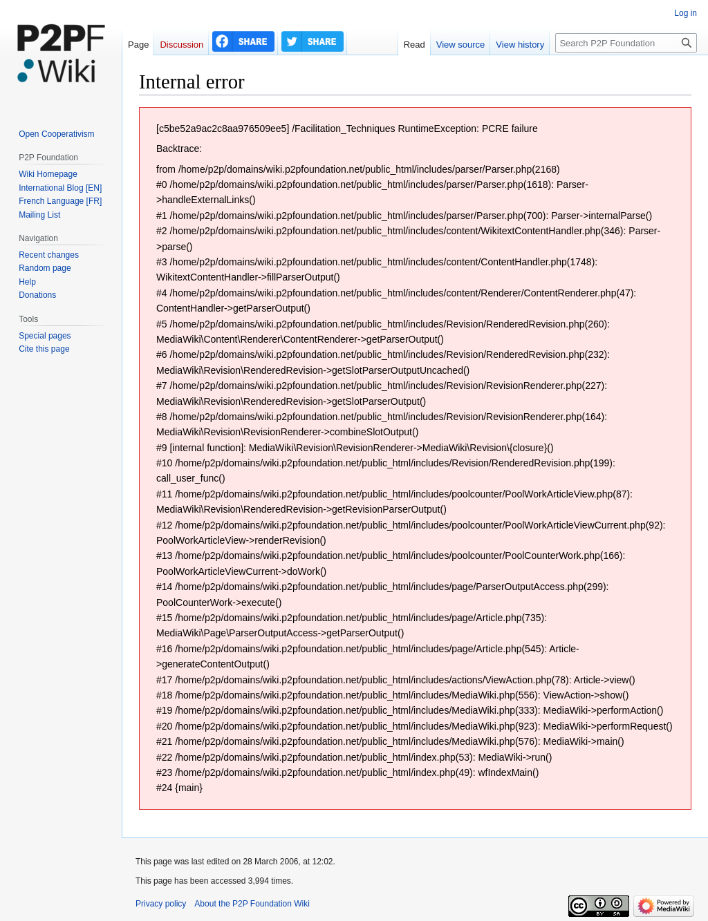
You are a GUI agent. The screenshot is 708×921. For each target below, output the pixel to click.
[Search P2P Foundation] (626, 43)
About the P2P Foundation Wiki (252, 904)
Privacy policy (161, 904)
